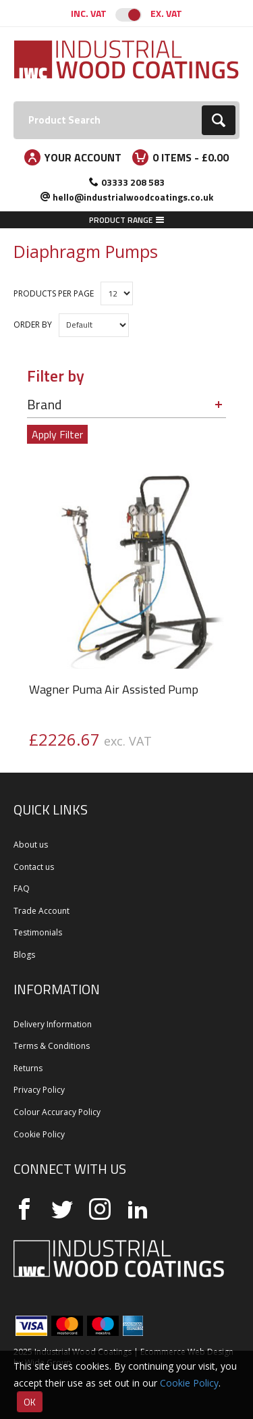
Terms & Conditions (51, 1046)
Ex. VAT (166, 13)
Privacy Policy (39, 1089)
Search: (13, 101)
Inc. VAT (89, 13)
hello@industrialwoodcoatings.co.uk (133, 197)
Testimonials (37, 932)
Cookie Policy (39, 1134)
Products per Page (53, 293)
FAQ (21, 888)
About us (30, 844)
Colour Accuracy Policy (57, 1112)
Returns (28, 1068)
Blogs (24, 954)
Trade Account (41, 911)
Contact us (33, 867)
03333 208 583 (133, 182)
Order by (32, 324)
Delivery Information (52, 1024)
